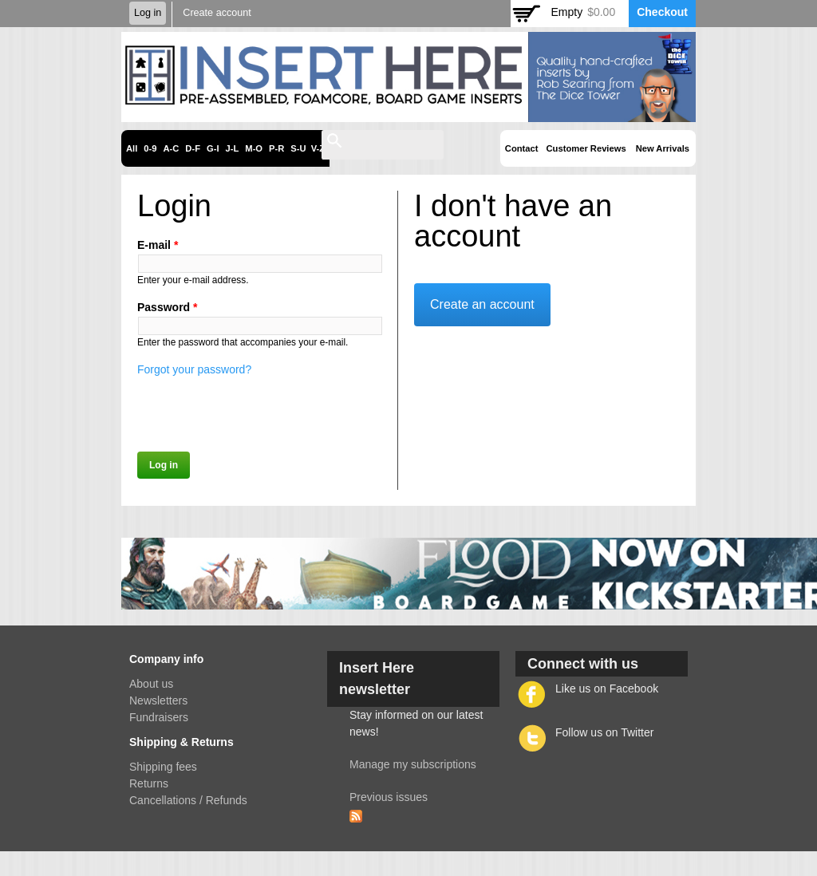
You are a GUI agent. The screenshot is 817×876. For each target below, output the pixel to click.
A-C (171, 148)
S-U (298, 148)
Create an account (482, 304)
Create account (217, 12)
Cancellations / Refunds (188, 800)
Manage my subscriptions (412, 764)
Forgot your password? (194, 369)
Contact (522, 148)
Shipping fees (163, 766)
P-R (276, 148)
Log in (147, 12)
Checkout (662, 12)
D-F (192, 148)
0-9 (150, 148)
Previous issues (388, 797)
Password (167, 307)
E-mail (157, 245)
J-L (232, 148)
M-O (253, 148)
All (131, 148)
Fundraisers (158, 717)
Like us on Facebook (606, 688)
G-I (213, 148)
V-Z (318, 148)
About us (151, 683)
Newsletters (158, 700)
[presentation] (258, 409)
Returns (148, 783)
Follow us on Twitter (604, 732)
